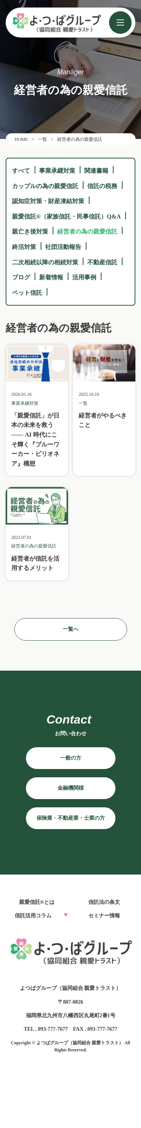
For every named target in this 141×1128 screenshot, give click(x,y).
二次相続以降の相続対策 (45, 262)
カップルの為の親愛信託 (45, 186)
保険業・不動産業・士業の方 (70, 818)
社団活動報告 (63, 247)
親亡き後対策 (30, 231)
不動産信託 (102, 262)
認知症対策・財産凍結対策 (48, 201)
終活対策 (24, 247)
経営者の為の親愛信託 (87, 231)
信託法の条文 (104, 902)
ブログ (21, 277)
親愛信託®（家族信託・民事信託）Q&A (66, 216)
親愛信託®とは (37, 902)
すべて (21, 170)
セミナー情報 (104, 915)
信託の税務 (102, 186)
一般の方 (70, 758)
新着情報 (51, 277)
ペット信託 (27, 293)
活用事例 (84, 277)
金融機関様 (71, 788)
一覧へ (71, 629)
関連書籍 (96, 170)
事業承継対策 (57, 170)
